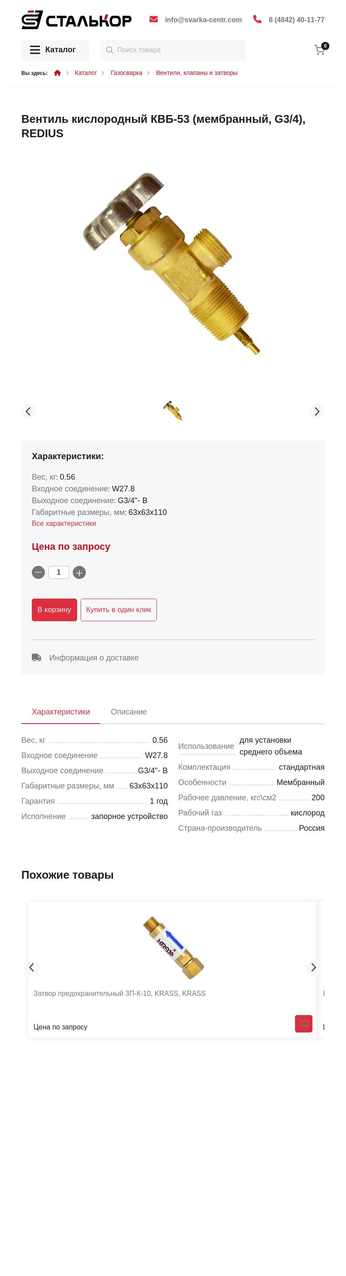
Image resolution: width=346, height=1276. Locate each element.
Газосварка (126, 72)
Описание (129, 711)
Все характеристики (64, 523)
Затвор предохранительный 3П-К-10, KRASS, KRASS (120, 993)
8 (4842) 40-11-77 (297, 20)
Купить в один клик (118, 610)
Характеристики (61, 711)
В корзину (54, 610)
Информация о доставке (85, 657)
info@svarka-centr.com (203, 20)
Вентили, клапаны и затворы (196, 72)
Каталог (53, 50)
